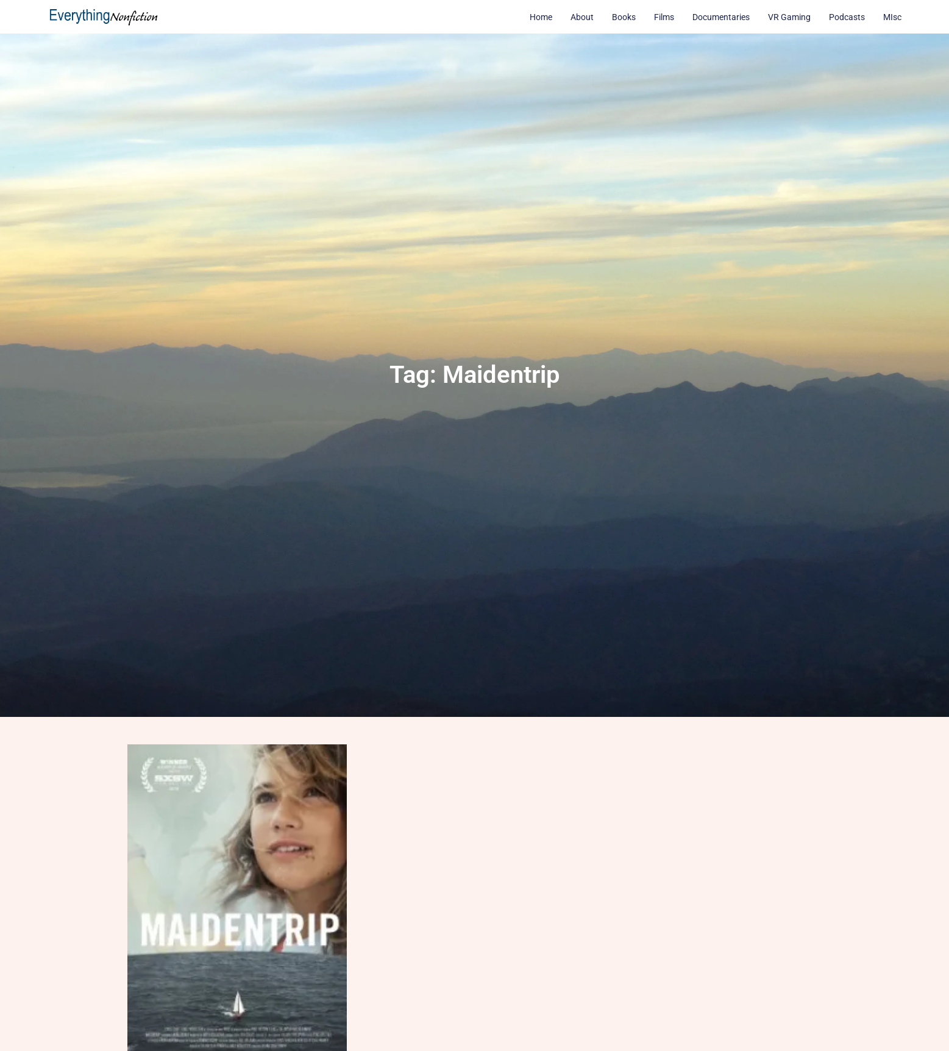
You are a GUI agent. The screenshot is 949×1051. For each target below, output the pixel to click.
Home (541, 17)
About (582, 17)
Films (664, 17)
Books (624, 17)
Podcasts (847, 17)
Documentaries (721, 17)
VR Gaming (789, 17)
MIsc (892, 17)
